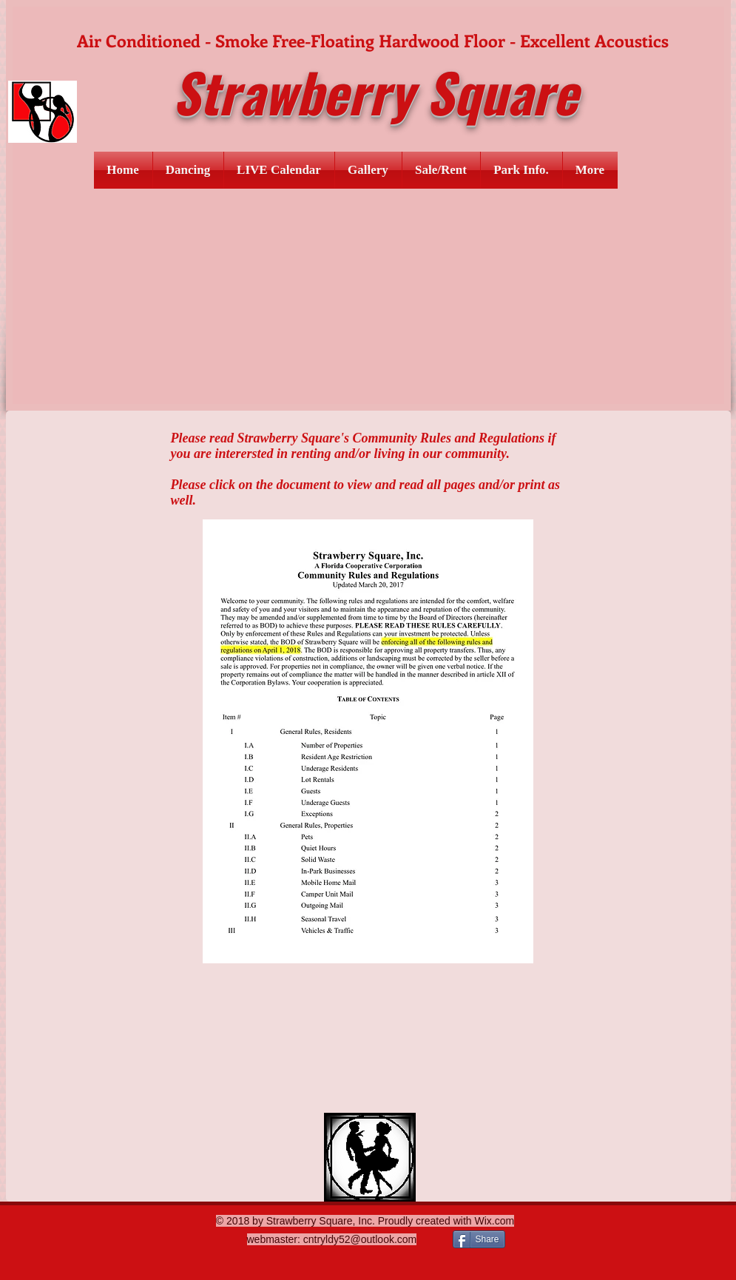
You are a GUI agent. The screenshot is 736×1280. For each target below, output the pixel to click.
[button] (188, 170)
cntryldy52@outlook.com (360, 1239)
